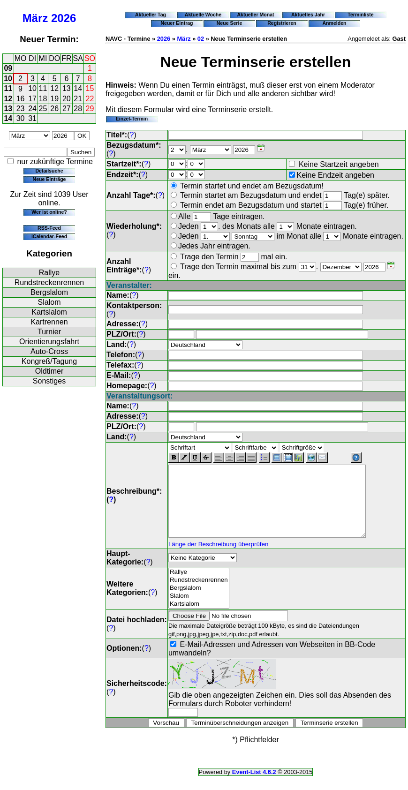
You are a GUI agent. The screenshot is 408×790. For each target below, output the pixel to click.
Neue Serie (229, 23)
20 (66, 99)
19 (54, 99)
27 (66, 109)
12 (54, 88)
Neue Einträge (49, 179)
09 (8, 68)
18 (43, 99)
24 (32, 109)
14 (78, 88)
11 (8, 88)
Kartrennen (49, 322)
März (35, 18)
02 (200, 38)
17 (32, 99)
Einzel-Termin (132, 118)
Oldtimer (49, 371)
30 (20, 118)
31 (32, 118)
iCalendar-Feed (49, 236)
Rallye (49, 273)
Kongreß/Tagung (49, 361)
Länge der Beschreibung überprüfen (218, 558)
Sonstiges (49, 381)
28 (78, 109)
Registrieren (281, 23)
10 (8, 79)
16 (20, 99)
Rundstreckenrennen (49, 282)
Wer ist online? (49, 212)
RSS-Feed (49, 228)
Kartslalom (49, 312)
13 (66, 88)
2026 (63, 18)
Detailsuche (49, 170)
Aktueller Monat (255, 14)
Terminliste (360, 14)
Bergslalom (49, 292)
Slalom (49, 302)
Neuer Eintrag (176, 23)
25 (43, 109)
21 (78, 99)
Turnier (49, 332)
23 (20, 109)
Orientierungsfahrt (49, 342)
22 (90, 99)
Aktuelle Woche (203, 14)
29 (90, 109)
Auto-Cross (49, 351)
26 (54, 109)
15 (90, 88)
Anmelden (335, 23)
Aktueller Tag (150, 14)
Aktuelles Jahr (308, 14)
